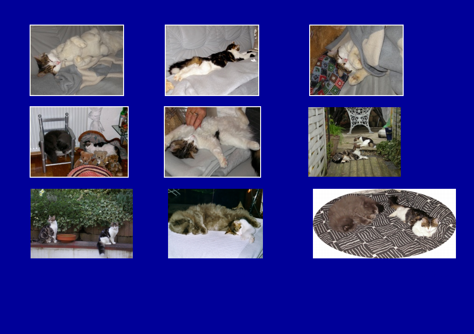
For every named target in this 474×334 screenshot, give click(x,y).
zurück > (434, 274)
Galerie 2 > (243, 274)
